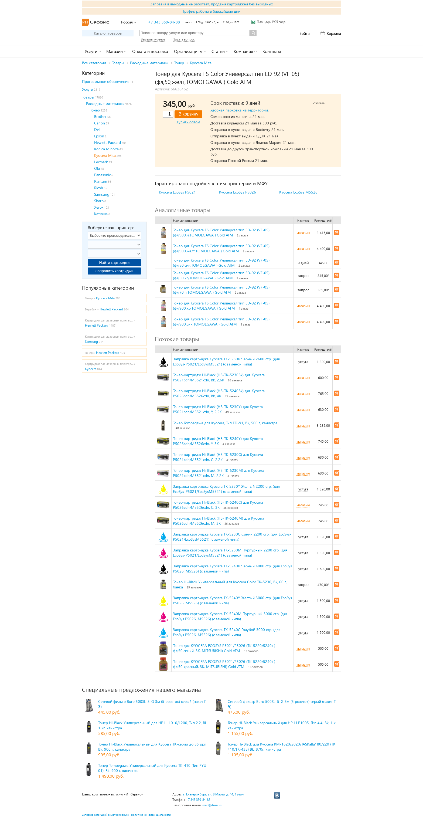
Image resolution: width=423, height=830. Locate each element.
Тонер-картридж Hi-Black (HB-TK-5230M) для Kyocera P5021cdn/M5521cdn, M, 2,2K (218, 473)
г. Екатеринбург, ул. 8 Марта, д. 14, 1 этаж (213, 794)
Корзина (334, 33)
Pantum (100, 181)
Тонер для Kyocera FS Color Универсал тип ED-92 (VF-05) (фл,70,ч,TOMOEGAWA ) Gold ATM (221, 289)
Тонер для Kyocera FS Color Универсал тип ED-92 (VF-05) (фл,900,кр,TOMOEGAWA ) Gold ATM (221, 305)
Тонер (179, 62)
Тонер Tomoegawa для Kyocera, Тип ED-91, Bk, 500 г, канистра (225, 422)
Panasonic (102, 174)
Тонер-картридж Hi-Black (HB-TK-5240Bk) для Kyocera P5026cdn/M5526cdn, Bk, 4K (219, 393)
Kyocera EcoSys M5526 (298, 192)
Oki (97, 168)
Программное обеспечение (105, 81)
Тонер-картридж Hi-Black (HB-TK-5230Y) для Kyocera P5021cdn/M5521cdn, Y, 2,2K (218, 409)
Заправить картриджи (114, 271)
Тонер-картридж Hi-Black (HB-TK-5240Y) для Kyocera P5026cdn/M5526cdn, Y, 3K (218, 441)
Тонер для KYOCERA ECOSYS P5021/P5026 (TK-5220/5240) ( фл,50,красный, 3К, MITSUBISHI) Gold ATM (224, 664)
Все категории (94, 62)
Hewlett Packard (107, 142)
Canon (99, 123)
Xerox (98, 207)
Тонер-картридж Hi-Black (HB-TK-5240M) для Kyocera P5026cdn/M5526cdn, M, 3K (218, 521)
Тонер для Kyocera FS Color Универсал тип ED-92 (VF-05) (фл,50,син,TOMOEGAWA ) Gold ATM (221, 263)
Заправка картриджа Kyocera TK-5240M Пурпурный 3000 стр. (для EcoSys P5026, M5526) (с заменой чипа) (230, 616)
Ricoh (98, 187)
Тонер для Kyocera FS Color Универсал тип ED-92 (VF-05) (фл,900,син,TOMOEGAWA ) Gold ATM (221, 321)
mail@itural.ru (212, 805)
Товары (118, 62)
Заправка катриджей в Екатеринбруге (105, 814)
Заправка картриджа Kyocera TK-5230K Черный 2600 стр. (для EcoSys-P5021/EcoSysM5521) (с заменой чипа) (226, 361)
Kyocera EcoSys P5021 (177, 192)
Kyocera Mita (201, 62)
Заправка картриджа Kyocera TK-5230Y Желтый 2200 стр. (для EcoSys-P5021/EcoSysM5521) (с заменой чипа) (226, 489)
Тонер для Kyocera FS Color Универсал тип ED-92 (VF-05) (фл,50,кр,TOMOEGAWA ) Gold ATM (221, 275)
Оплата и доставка (150, 51)
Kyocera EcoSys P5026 (237, 192)
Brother (100, 116)
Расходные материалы (149, 62)
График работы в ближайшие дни (211, 11)
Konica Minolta (106, 148)
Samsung (101, 194)
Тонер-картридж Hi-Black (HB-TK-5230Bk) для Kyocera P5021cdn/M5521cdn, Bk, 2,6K (219, 377)
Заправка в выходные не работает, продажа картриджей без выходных (211, 3)
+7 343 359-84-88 (164, 22)
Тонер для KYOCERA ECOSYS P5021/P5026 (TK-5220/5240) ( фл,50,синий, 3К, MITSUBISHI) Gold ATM (224, 648)
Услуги (87, 89)
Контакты (271, 51)
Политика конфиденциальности (151, 814)
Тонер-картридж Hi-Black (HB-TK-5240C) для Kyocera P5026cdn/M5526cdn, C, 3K (218, 505)
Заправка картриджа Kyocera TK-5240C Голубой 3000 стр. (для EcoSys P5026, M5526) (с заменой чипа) (226, 632)
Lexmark (101, 161)
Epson (99, 135)
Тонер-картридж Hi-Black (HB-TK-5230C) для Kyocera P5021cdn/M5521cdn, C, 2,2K (218, 457)
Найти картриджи (114, 262)
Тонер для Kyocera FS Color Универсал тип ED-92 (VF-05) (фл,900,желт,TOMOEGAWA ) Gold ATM (221, 248)
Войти (304, 33)
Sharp (99, 200)
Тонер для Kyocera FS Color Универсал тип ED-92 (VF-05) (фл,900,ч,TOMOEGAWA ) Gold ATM (221, 232)
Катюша (101, 213)
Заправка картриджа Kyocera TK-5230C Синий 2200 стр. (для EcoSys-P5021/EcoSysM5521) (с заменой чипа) (232, 536)
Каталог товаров (108, 33)
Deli (97, 129)
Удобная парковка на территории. (239, 110)
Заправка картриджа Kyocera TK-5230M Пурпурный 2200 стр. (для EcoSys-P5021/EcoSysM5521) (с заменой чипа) (230, 552)
